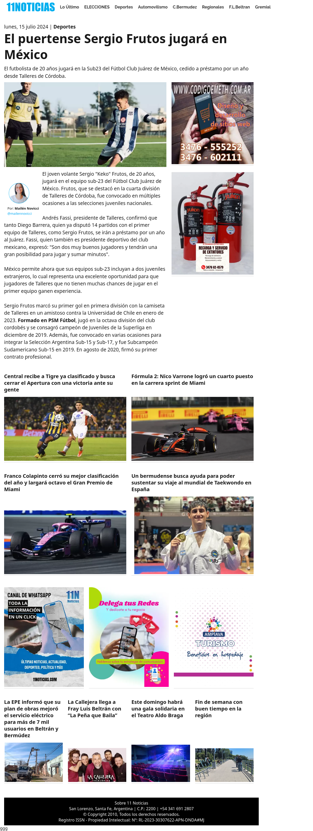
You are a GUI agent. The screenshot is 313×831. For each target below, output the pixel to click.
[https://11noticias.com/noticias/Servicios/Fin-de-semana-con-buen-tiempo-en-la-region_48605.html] (224, 741)
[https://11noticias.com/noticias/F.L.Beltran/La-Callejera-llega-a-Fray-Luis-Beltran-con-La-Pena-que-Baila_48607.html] (97, 741)
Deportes (124, 7)
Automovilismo (153, 7)
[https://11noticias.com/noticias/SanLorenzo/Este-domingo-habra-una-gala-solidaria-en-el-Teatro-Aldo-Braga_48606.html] (160, 741)
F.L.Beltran (239, 7)
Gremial (263, 7)
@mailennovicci (19, 213)
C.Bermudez (185, 7)
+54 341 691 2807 (177, 808)
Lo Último (69, 7)
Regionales (213, 7)
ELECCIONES (97, 7)
